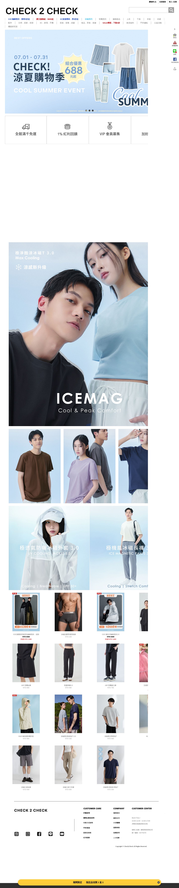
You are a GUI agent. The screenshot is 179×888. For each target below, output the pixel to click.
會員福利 (130, 23)
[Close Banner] (158, 882)
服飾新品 (116, 19)
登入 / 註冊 (173, 2)
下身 (139, 19)
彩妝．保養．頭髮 (67, 23)
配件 (10, 23)
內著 (159, 19)
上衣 (128, 19)
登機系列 (102, 19)
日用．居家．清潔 (25, 23)
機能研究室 (13, 26)
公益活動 (158, 23)
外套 (149, 19)
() (150, 2)
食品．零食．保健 (88, 23)
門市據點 (144, 23)
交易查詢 (162, 2)
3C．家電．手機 (46, 23)
